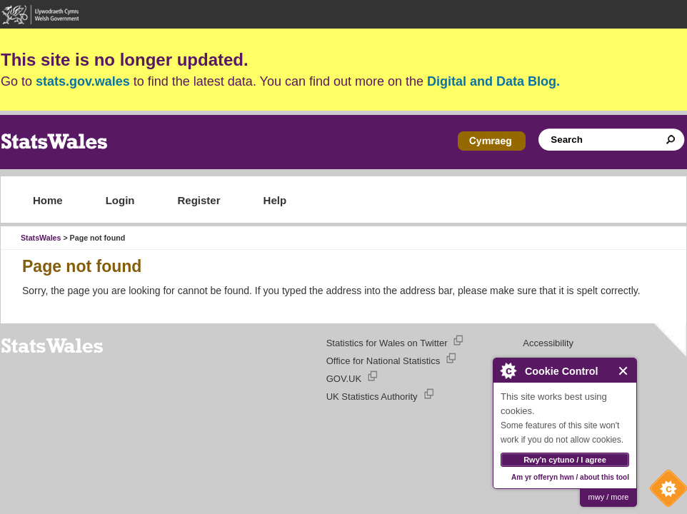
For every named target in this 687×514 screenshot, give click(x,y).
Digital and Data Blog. (493, 81)
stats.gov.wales (83, 81)
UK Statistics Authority (372, 396)
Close (623, 371)
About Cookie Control (507, 370)
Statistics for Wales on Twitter (387, 343)
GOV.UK (343, 378)
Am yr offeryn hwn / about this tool (570, 477)
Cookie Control (665, 492)
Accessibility (548, 343)
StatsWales (41, 237)
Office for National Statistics (383, 361)
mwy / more (608, 497)
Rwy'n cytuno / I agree (564, 459)
